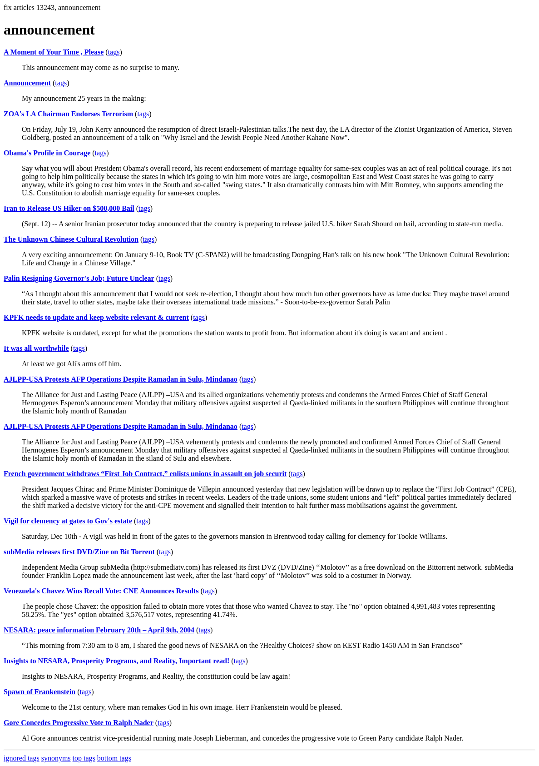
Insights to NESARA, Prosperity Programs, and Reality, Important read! (116, 661)
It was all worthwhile (36, 348)
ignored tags (22, 758)
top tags (84, 758)
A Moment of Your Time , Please (54, 52)
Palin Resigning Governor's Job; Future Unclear (79, 278)
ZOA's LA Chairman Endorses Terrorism (68, 114)
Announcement (27, 83)
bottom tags (114, 758)
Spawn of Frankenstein (39, 692)
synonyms (56, 758)
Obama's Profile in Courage (47, 153)
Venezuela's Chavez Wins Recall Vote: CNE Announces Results (101, 591)
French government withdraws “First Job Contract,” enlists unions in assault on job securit (145, 474)
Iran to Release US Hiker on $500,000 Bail (69, 208)
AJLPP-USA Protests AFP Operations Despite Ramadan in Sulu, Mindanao (120, 379)
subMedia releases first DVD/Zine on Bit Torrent (79, 552)
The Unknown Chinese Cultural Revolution (71, 239)
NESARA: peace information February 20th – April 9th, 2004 (99, 630)
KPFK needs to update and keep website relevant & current (96, 317)
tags (114, 52)
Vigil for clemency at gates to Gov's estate (68, 521)
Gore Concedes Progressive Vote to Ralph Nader (78, 722)
